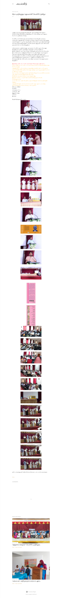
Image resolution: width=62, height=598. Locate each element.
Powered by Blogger (31, 592)
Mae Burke (34, 594)
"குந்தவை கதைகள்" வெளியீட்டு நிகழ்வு (26, 545)
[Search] (49, 3)
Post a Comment (18, 547)
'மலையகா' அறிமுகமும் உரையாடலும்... (26, 581)
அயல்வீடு (21, 3)
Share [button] (13, 477)
